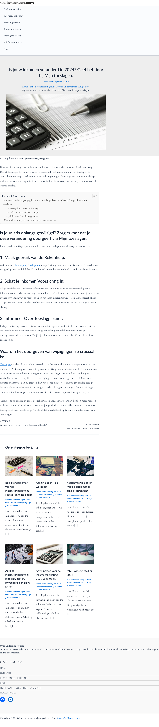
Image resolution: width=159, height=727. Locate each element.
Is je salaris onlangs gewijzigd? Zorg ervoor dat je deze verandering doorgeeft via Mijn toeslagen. (45, 202)
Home (3, 668)
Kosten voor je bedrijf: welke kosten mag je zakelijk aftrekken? (79, 486)
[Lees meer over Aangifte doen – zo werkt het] (49, 465)
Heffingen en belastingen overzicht (20, 688)
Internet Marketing (13, 15)
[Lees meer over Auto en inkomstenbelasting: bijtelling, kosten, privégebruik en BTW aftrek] (19, 553)
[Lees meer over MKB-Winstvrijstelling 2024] (80, 553)
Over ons (5, 673)
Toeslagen (5, 364)
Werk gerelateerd (12, 35)
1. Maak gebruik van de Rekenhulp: (23, 208)
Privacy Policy (8, 693)
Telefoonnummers (13, 42)
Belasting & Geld (12, 22)
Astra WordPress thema (68, 718)
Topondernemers (12, 29)
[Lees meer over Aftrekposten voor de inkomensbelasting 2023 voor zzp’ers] (49, 553)
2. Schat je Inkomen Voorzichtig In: (23, 212)
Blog (6, 49)
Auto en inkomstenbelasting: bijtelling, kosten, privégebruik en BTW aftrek (17, 578)
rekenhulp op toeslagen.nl (27, 264)
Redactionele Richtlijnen (14, 678)
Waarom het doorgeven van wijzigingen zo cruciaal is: (29, 219)
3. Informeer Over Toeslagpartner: (23, 216)
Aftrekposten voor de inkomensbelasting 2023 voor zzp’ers (48, 574)
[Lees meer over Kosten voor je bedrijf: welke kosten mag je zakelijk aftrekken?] (80, 465)
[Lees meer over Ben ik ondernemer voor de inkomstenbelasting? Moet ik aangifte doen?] (19, 465)
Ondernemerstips (12, 9)
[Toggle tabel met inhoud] (94, 196)
